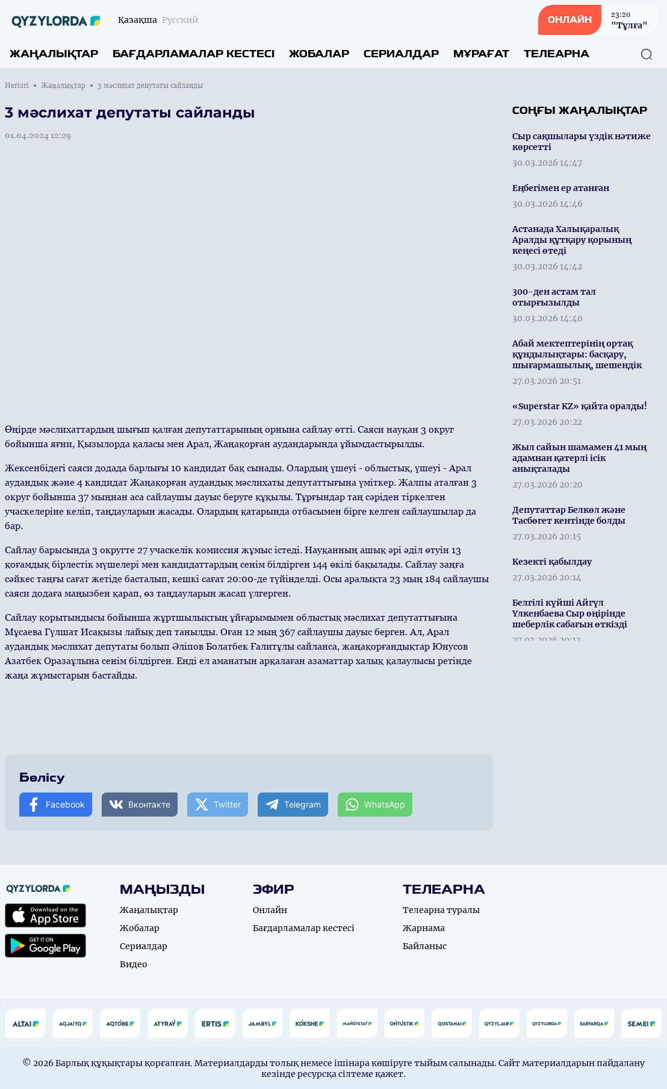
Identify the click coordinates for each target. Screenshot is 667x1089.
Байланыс (425, 946)
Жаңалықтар (54, 54)
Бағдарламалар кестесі (194, 54)
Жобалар (319, 54)
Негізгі (17, 85)
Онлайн (270, 910)
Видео (133, 964)
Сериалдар (401, 54)
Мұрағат (481, 54)
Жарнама (424, 928)
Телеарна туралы (441, 910)
